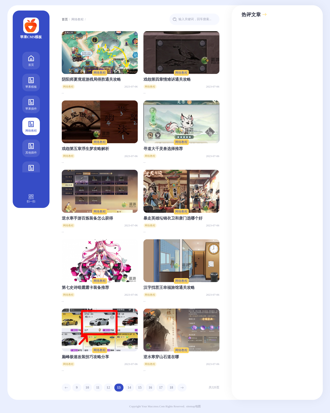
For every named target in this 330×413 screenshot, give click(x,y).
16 (150, 387)
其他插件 (31, 148)
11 (97, 387)
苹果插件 (31, 104)
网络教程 (31, 126)
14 (129, 387)
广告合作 (31, 170)
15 (140, 387)
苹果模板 (31, 82)
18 (171, 387)
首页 (31, 60)
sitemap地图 (193, 406)
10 (87, 387)
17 (161, 387)
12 (108, 387)
